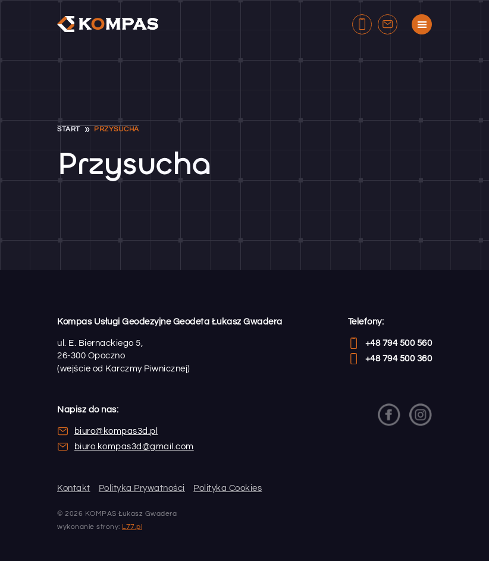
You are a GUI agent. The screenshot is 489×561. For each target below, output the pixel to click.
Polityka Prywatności (142, 488)
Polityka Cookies (227, 488)
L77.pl (132, 527)
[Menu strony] (422, 24)
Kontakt (73, 488)
